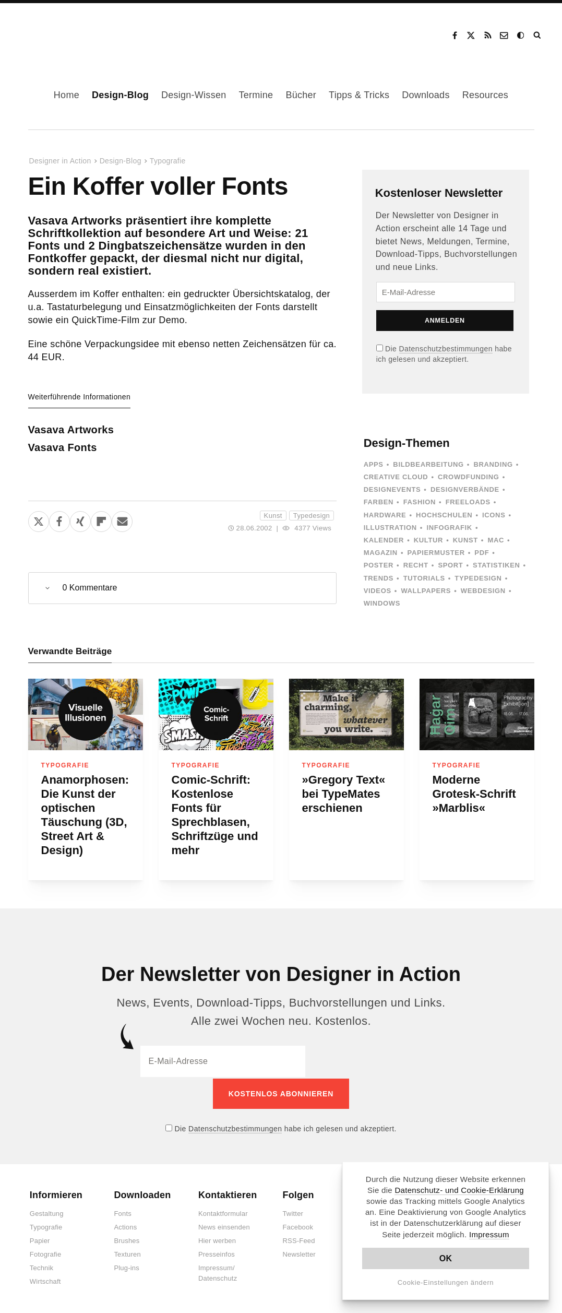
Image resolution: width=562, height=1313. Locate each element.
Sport (450, 565)
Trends (378, 578)
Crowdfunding (468, 477)
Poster (378, 565)
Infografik (449, 527)
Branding (492, 464)
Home (66, 95)
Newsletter (298, 1253)
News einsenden (224, 1226)
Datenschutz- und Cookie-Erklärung (459, 1190)
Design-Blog (120, 95)
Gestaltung (47, 1212)
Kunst (273, 515)
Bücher (300, 95)
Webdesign (483, 591)
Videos (377, 591)
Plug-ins (126, 1267)
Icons (493, 515)
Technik (41, 1267)
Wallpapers (426, 591)
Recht (415, 565)
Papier (40, 1240)
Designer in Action (70, 31)
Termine (255, 95)
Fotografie (46, 1253)
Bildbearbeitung (428, 464)
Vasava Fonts (62, 447)
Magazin (381, 553)
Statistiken (496, 565)
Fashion (419, 502)
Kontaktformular (223, 1212)
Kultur (428, 540)
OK (445, 1258)
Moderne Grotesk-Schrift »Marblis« (474, 793)
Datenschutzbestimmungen (446, 349)
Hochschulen (444, 515)
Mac (496, 540)
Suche (538, 35)
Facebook (454, 35)
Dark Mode (521, 35)
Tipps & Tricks (359, 95)
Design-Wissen (193, 95)
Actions (125, 1226)
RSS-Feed (298, 1240)
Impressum (489, 1234)
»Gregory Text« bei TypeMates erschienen (344, 793)
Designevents (392, 489)
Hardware (385, 515)
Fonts (122, 1212)
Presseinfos (216, 1253)
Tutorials (424, 578)
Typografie (168, 161)
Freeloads (468, 502)
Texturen (127, 1253)
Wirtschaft (45, 1280)
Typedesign (311, 515)
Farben (378, 502)
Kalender (384, 540)
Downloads (425, 95)
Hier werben (217, 1240)
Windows (382, 603)
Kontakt (504, 35)
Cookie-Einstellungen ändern (446, 1282)
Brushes (126, 1240)
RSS (488, 35)
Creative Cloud (396, 477)
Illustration (390, 527)
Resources (485, 95)
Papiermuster (436, 553)
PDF (481, 553)
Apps (374, 464)
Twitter (292, 1212)
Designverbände (465, 489)
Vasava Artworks (71, 429)
